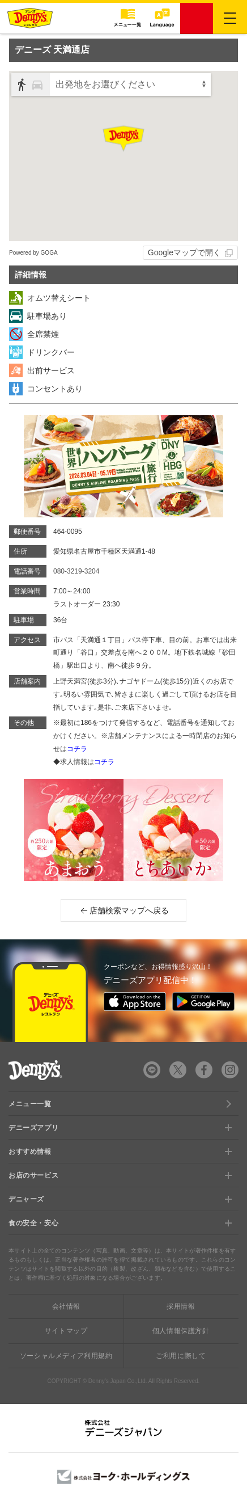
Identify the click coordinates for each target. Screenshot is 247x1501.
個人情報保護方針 (181, 1331)
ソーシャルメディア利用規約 (66, 1356)
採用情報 (181, 1306)
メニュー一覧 (30, 1104)
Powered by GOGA (33, 253)
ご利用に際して (181, 1356)
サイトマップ (66, 1331)
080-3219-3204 (76, 571)
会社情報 (66, 1306)
